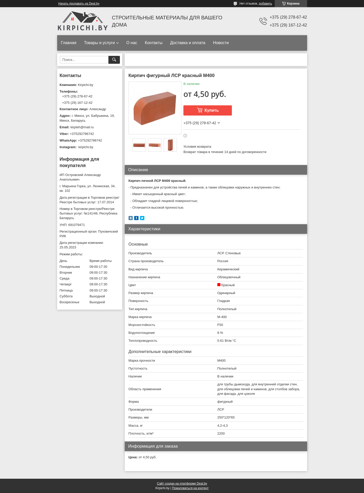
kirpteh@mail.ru (82, 127)
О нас (131, 43)
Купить (212, 110)
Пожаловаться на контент (190, 488)
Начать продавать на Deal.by (78, 3)
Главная (69, 43)
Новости (221, 43)
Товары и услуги (99, 43)
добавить (265, 3)
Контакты (153, 43)
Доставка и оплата (187, 43)
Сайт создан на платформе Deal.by (182, 483)
